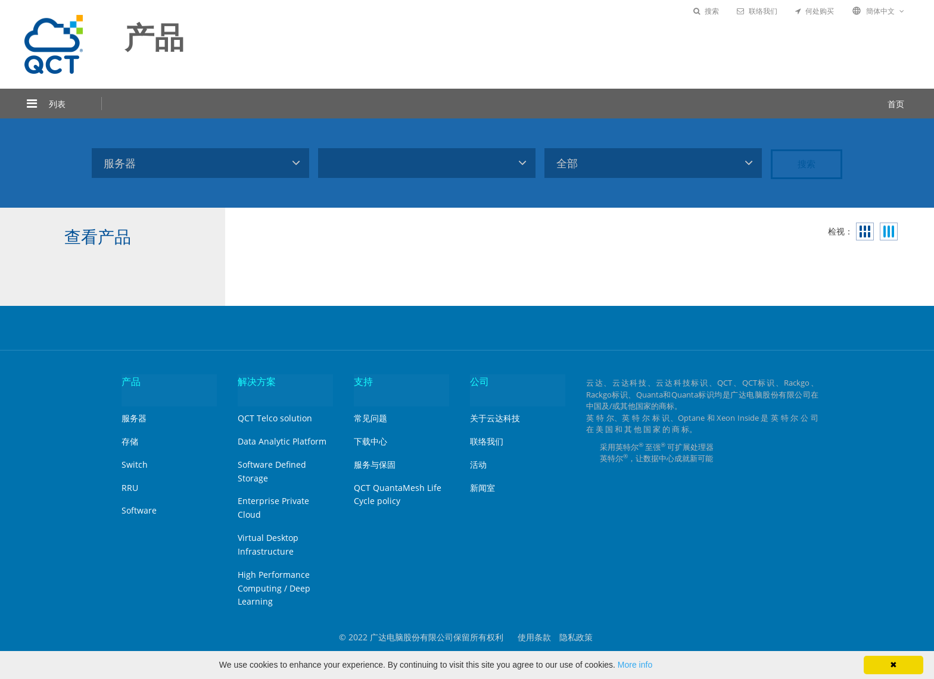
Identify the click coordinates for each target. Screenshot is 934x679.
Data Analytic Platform (282, 441)
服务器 (134, 418)
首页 (896, 103)
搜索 (706, 11)
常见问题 (370, 418)
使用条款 (534, 637)
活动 (478, 464)
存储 (130, 441)
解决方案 (257, 381)
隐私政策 (576, 637)
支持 (363, 381)
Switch (135, 464)
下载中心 (370, 441)
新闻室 (482, 487)
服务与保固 (375, 464)
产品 (131, 381)
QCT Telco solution (275, 418)
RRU (130, 487)
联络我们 (757, 11)
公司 (479, 381)
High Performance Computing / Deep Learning (274, 588)
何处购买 (814, 11)
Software (139, 510)
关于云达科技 (495, 418)
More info (635, 664)
